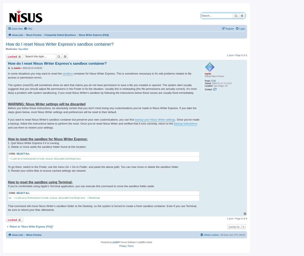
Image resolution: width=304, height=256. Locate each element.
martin (208, 74)
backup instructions (185, 123)
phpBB (115, 242)
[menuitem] (28, 28)
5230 (213, 81)
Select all (23, 154)
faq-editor (23, 49)
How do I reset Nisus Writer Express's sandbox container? (60, 44)
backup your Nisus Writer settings (155, 119)
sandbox (68, 73)
